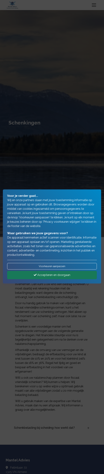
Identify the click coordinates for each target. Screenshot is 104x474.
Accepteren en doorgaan (52, 275)
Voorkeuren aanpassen (52, 266)
